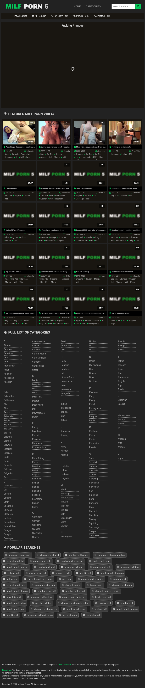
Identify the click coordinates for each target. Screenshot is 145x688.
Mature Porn (81, 16)
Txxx (32, 193)
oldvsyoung (94, 323)
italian (23, 237)
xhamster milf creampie (105, 591)
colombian (9, 522)
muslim (64, 526)
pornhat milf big (41, 603)
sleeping (93, 478)
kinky (130, 240)
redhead (93, 431)
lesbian (123, 196)
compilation (10, 526)
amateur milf (118, 579)
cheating (8, 506)
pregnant (59, 199)
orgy (91, 377)
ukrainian (122, 400)
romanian (94, 443)
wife (28, 157)
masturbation (67, 497)
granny (35, 537)
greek (64, 341)
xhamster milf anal (48, 555)
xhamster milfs (71, 585)
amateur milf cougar (44, 585)
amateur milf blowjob (15, 591)
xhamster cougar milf (17, 555)
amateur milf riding (14, 603)
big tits (50, 154)
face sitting (38, 458)
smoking (93, 495)
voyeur (121, 423)
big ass (89, 154)
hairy (63, 361)
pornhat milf (125, 603)
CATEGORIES (93, 6)
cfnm (6, 502)
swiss (121, 349)
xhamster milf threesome (38, 579)
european (63, 237)
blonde (89, 237)
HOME (77, 6)
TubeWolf (101, 234)
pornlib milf (83, 573)
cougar (43, 157)
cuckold (26, 320)
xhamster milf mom (120, 585)
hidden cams (67, 377)
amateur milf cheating (90, 579)
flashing (36, 491)
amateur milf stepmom (110, 573)
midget (64, 509)
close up (134, 237)
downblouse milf (36, 573)
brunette (44, 237)
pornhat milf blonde (76, 555)
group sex (66, 345)
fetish (35, 470)
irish (63, 416)
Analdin (67, 151)
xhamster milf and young (38, 615)
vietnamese (124, 415)
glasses (36, 529)
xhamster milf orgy (72, 567)
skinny (92, 474)
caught (96, 320)
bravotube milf (12, 597)
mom (101, 157)
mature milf (99, 609)
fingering (37, 478)
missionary (66, 518)
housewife (50, 240)
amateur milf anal (13, 609)
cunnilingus (38, 366)
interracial (58, 323)
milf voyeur (10, 579)
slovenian (94, 486)
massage (80, 199)
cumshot (36, 361)
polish (92, 404)
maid (63, 489)
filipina (35, 474)
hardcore (9, 157)
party (92, 396)
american (44, 320)
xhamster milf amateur (44, 609)
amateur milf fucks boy (72, 597)
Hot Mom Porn (59, 16)
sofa (91, 499)
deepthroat (37, 384)
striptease (94, 535)
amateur (79, 154)
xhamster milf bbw (128, 567)
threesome (123, 377)
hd (17, 157)
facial (35, 462)
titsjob (121, 381)
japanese (66, 431)
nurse (92, 349)
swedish (122, 341)
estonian (36, 439)
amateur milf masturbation (110, 555)
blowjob (15, 154)
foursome (37, 499)
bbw (42, 154)
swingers (122, 345)
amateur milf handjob (15, 567)
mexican (65, 505)
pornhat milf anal (44, 567)
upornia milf (103, 603)
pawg (92, 400)
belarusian (9, 416)
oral (91, 369)
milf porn (65, 579)
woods (121, 447)
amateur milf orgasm (125, 609)
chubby (59, 154)
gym (63, 349)
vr (119, 427)
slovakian (94, 482)
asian (6, 369)
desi (34, 388)
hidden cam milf (102, 597)
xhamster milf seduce (40, 597)
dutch (35, 417)
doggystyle (25, 154)
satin (91, 458)
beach (7, 412)
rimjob (92, 439)
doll (34, 409)
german (36, 521)
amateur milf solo (40, 561)
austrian (114, 237)
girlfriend (36, 525)
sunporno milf (61, 573)
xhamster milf (91, 615)
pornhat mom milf (45, 591)
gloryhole (37, 533)
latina (12, 323)
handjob (65, 365)
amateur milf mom (74, 609)
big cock (79, 237)
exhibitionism (39, 447)
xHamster (30, 151)
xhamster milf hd (13, 561)
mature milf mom (99, 561)
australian (9, 378)
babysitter (9, 396)
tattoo (121, 361)
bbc (53, 320)
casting (7, 493)
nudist (92, 341)
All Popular (39, 16)
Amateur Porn (102, 16)
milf (22, 157)
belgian (7, 420)
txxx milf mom (68, 615)
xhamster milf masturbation (73, 603)
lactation (65, 466)
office (92, 361)
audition (8, 196)
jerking (64, 435)
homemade (86, 157)
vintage (121, 419)
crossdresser (39, 341)
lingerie (60, 240)
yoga (120, 458)
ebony (35, 427)
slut (91, 491)
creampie (54, 279)
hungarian (66, 393)
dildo (113, 320)
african (7, 345)
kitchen (43, 199)
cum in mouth (82, 240)
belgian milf (11, 573)
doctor (35, 400)
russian (93, 447)
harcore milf (94, 585)
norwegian (66, 536)
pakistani (93, 392)
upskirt (121, 404)
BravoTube (136, 151)
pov (91, 412)
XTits (68, 276)
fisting (35, 486)
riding (92, 435)
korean (64, 454)
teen (120, 369)
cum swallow (39, 357)
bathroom (9, 400)
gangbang (37, 516)
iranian (64, 412)
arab (7, 154)
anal (7, 279)
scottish (93, 462)
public (92, 420)
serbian (93, 466)
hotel (63, 385)
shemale (93, 470)
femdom (36, 466)
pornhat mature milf (73, 591)
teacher (122, 365)
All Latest (21, 16)
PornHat (102, 193)
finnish (35, 482)
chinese (8, 510)
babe (6, 392)
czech (35, 370)
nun (91, 345)
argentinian (9, 365)
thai (120, 373)
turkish (121, 389)
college (7, 518)
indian (124, 154)
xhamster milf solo (14, 585)
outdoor (93, 381)
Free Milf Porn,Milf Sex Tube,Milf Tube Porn (27, 6)
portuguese (95, 408)
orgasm (93, 373)
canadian (8, 485)
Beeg (68, 234)
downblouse (38, 413)
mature (57, 157)
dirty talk (37, 396)
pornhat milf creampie (70, 561)
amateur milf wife (100, 567)
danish (35, 380)
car (5, 489)
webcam (122, 439)
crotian (35, 345)
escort (35, 435)
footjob (36, 495)
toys (113, 323)
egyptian (36, 431)
